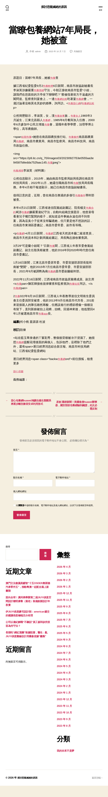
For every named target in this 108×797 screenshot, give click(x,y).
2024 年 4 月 (64, 684)
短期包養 (27, 137)
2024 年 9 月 (64, 651)
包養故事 (60, 116)
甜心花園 (19, 376)
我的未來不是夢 (65, 762)
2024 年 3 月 (64, 690)
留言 (16, 461)
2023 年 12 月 (64, 710)
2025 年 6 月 (64, 637)
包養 (53, 78)
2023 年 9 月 (64, 730)
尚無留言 (78, 52)
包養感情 (19, 171)
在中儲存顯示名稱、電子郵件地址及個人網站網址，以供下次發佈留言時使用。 (55, 516)
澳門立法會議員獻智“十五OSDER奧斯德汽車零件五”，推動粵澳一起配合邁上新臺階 (28, 598)
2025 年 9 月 (64, 617)
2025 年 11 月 (64, 611)
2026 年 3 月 (64, 584)
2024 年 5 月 (64, 677)
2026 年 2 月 (64, 591)
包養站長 (76, 288)
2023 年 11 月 (64, 717)
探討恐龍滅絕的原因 (53, 7)
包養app (48, 318)
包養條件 (76, 137)
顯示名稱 (18, 489)
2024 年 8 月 (64, 657)
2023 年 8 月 (64, 737)
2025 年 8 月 (64, 624)
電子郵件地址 (62, 489)
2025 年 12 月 (64, 604)
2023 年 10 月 (64, 723)
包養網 (88, 99)
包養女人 (78, 116)
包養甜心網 (84, 103)
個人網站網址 (19, 502)
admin (37, 52)
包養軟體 (49, 86)
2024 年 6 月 (64, 670)
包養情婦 (43, 90)
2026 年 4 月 (64, 578)
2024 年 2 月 (64, 697)
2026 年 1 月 (64, 598)
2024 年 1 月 (64, 704)
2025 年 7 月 (64, 631)
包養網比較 (67, 99)
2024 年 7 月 (64, 664)
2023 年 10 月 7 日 (57, 52)
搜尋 (8, 558)
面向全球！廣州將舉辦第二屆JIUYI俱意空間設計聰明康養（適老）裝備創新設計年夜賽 (28, 612)
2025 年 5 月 (64, 644)
